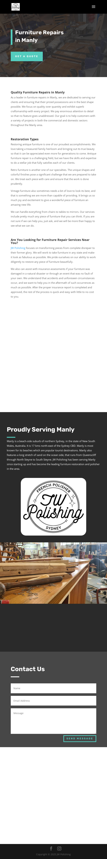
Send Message (79, 738)
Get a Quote (26, 56)
